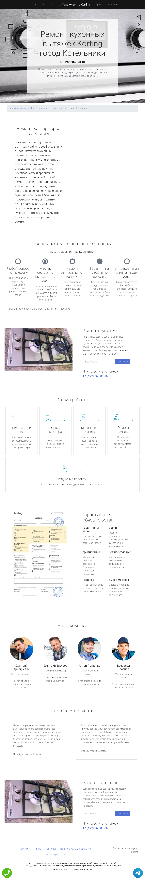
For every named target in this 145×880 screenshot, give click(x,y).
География (47, 4)
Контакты (113, 4)
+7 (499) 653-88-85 (72, 62)
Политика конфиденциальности (76, 848)
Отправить (122, 361)
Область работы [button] (54, 854)
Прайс (99, 4)
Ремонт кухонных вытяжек (52, 108)
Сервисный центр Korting (22, 108)
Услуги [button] (30, 4)
